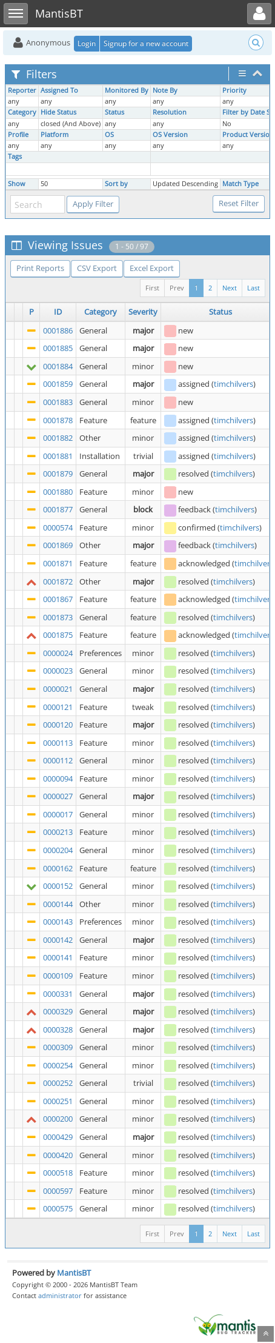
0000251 (58, 1101)
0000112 (58, 760)
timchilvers (233, 383)
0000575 (58, 1208)
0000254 (58, 1065)
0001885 (58, 348)
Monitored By (126, 90)
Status (114, 112)
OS (109, 134)
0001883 (58, 402)
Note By (165, 90)
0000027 (58, 796)
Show (16, 183)
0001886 (58, 330)
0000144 (58, 904)
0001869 (58, 545)
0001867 (58, 599)
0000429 (58, 1136)
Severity (142, 311)
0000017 (58, 814)
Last (253, 287)
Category (22, 112)
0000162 (58, 868)
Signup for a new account (146, 43)
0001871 (58, 563)
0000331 (58, 993)
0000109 (58, 975)
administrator (60, 1295)
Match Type (240, 183)
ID (58, 311)
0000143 (58, 921)
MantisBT (74, 1272)
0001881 (58, 455)
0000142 (58, 939)
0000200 (58, 1118)
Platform (54, 134)
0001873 (58, 617)
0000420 (58, 1155)
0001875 (58, 634)
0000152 (58, 885)
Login (87, 43)
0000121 (58, 707)
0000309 (58, 1047)
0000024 (58, 653)
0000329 (58, 1011)
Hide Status (58, 112)
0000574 (58, 527)
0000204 (58, 850)
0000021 (58, 688)
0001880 (58, 491)
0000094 (58, 778)
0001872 (58, 581)
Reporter (22, 90)
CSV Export (97, 268)
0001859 (58, 383)
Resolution (170, 112)
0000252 (58, 1082)
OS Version (170, 134)
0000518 (58, 1172)
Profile (18, 134)
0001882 (58, 437)
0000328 (58, 1029)
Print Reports (40, 268)
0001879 (58, 473)
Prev (177, 287)
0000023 (58, 670)
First (152, 287)
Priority (234, 90)
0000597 (58, 1190)
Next (229, 287)
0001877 (58, 509)
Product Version (248, 134)
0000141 (58, 957)
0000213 (58, 831)
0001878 (58, 420)
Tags (15, 156)
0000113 (58, 742)
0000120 (58, 724)
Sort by (116, 183)
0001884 (58, 366)
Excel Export (152, 268)
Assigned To (59, 90)
